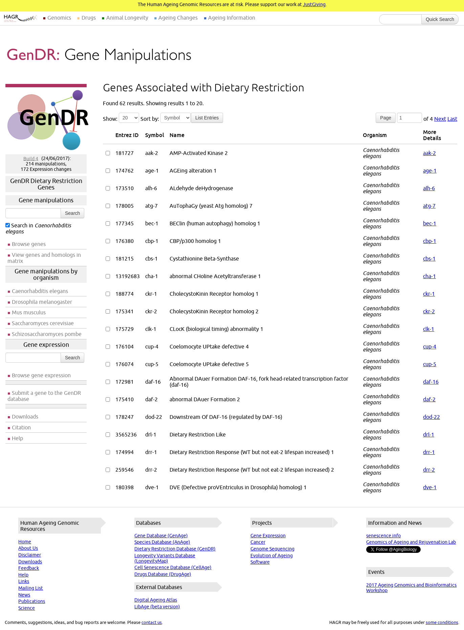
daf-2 (429, 399)
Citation (21, 427)
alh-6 (429, 188)
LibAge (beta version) (157, 606)
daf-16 (431, 382)
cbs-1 (429, 258)
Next (440, 119)
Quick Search (440, 19)
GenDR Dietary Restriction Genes (46, 184)
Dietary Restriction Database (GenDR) (175, 549)
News (24, 595)
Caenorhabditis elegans (40, 291)
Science (26, 608)
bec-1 (429, 223)
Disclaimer (29, 555)
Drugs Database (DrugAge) (162, 574)
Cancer (257, 542)
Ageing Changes (178, 18)
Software (260, 562)
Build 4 (30, 158)
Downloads (25, 416)
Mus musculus (29, 312)
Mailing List (30, 588)
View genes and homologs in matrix (44, 258)
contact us (151, 622)
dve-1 (430, 487)
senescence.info (383, 535)
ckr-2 (429, 311)
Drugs (89, 18)
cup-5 (429, 364)
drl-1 (428, 434)
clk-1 (428, 329)
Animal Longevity (127, 18)
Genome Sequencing (272, 549)
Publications (31, 601)
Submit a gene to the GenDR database (44, 396)
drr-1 (429, 452)
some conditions (442, 622)
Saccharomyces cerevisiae (43, 323)
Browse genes (29, 244)
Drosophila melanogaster (42, 302)
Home (24, 541)
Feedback (28, 568)
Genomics (59, 18)
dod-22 (431, 417)
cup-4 (429, 346)
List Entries (207, 117)
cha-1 (429, 276)
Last (452, 119)
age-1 (430, 170)
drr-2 (429, 470)
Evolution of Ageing (271, 555)
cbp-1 (429, 241)
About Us (28, 548)
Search (72, 213)
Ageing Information (231, 18)
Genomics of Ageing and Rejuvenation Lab (411, 542)
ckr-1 (429, 294)
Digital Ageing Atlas (155, 600)
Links (23, 581)
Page (385, 117)
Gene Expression (268, 535)
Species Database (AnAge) (162, 542)
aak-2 (429, 153)
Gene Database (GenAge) (161, 535)
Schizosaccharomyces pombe (47, 334)
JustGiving (314, 4)
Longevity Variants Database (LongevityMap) (164, 558)
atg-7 (429, 206)
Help (17, 438)
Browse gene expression (41, 375)
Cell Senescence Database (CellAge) (173, 567)
